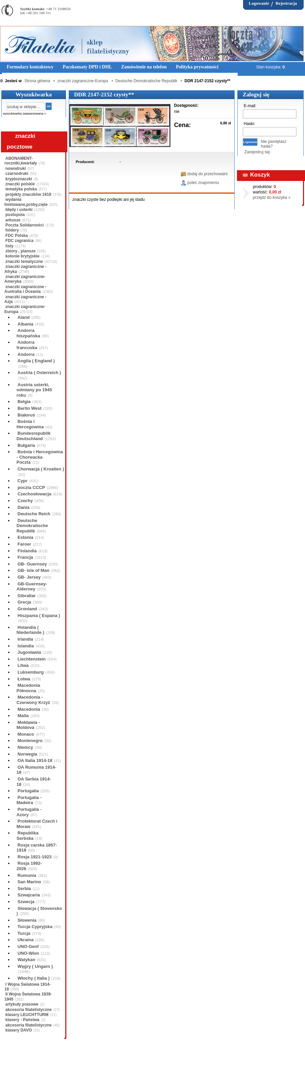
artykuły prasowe (21, 1004)
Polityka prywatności (129, 1062)
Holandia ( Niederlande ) (30, 630)
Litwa (23, 665)
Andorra (26, 354)
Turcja (24, 933)
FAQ (195, 1062)
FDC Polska (16, 235)
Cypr (23, 480)
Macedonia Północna (28, 688)
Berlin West (29, 408)
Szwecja (26, 901)
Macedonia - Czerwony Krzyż (33, 700)
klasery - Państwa (22, 1019)
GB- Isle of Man (33, 570)
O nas (41, 1062)
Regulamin (19, 1062)
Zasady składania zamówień (79, 1062)
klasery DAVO (18, 1030)
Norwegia (27, 754)
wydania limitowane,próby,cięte (25, 202)
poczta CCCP (31, 487)
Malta (23, 715)
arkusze (13, 220)
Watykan (26, 959)
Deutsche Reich (34, 513)
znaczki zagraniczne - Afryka (25, 269)
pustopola (15, 214)
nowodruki (15, 168)
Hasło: (249, 123)
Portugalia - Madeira (29, 800)
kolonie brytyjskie (22, 256)
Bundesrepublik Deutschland (33, 436)
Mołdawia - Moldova (28, 725)
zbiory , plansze (20, 251)
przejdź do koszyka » (272, 197)
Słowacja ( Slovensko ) (39, 911)
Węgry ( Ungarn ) (35, 966)
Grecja (24, 602)
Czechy (25, 500)
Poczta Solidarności (24, 225)
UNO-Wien (28, 953)
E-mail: (250, 105)
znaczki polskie (20, 184)
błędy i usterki (19, 209)
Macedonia (29, 709)
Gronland (27, 608)
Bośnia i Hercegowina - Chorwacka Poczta (39, 457)
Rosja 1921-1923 (35, 856)
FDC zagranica (19, 240)
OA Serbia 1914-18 (33, 781)
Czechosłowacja (34, 493)
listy (9, 246)
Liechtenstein (32, 659)
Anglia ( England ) (36, 360)
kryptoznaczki (18, 179)
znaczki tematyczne (24, 261)
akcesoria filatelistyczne (28, 1009)
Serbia (24, 888)
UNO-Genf (28, 946)
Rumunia (27, 875)
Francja (25, 557)
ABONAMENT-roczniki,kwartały (20, 160)
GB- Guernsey (32, 563)
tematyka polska (21, 189)
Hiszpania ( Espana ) (39, 615)
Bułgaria (26, 445)
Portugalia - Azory (29, 812)
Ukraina (26, 939)
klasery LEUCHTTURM (26, 1014)
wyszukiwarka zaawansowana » (24, 113)
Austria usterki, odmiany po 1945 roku (34, 390)
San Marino (29, 881)
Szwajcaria (29, 894)
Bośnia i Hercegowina (30, 424)
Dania (23, 507)
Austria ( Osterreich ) (39, 372)
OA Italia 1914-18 (35, 760)
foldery (12, 230)
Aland (24, 317)
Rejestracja (286, 3)
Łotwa (24, 678)
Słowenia (27, 920)
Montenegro (30, 740)
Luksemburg (31, 672)
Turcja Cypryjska (35, 926)
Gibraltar (27, 595)
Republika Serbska (27, 835)
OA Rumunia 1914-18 (36, 770)
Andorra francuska (26, 345)
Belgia (24, 401)
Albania (25, 324)
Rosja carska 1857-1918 (36, 847)
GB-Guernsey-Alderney (31, 586)
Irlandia (25, 639)
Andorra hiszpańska (28, 333)
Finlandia (27, 550)
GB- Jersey (29, 577)
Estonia (25, 537)
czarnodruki (16, 173)
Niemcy (25, 747)
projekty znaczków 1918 (28, 194)
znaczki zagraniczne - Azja (25, 299)
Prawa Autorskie (169, 1062)
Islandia (26, 645)
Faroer (24, 544)
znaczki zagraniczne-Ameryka (24, 279)
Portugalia (28, 790)
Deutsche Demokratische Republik (32, 525)
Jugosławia (29, 652)
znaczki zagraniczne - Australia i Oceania (25, 289)
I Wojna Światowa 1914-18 (27, 986)
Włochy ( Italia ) (33, 978)
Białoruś (26, 415)
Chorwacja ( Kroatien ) (41, 468)
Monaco (26, 734)
